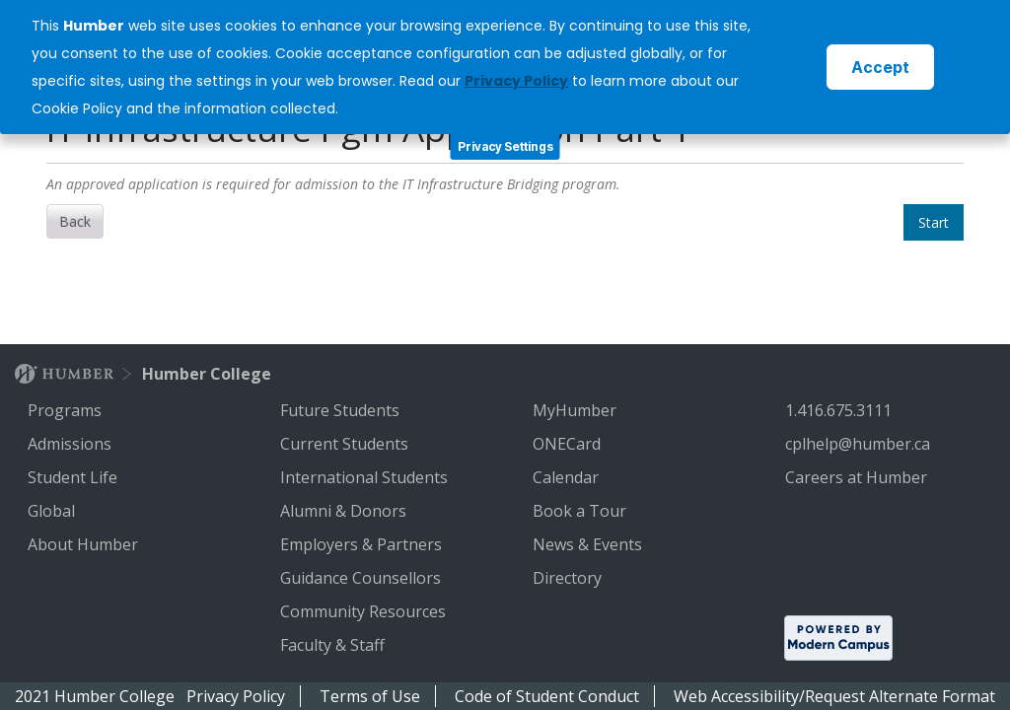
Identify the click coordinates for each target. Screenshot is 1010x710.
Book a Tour (581, 511)
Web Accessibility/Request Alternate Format (834, 696)
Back (75, 221)
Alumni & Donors (345, 511)
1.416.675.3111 (840, 410)
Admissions (71, 444)
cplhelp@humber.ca (859, 444)
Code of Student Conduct (547, 696)
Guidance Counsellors (362, 578)
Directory (569, 578)
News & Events (589, 544)
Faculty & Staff (334, 645)
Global (53, 511)
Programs (67, 410)
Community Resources (365, 611)
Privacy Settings (505, 146)
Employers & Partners (363, 544)
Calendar (568, 477)
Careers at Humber (858, 477)
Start (933, 222)
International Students (366, 477)
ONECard (569, 444)
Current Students (346, 444)
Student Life (74, 477)
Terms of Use (370, 696)
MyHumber (576, 410)
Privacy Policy (235, 696)
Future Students (341, 410)
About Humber (85, 544)
